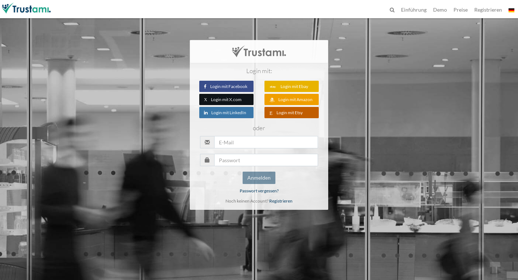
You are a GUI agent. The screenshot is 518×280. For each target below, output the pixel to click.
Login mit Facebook (225, 86)
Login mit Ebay (288, 86)
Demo (440, 10)
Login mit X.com (223, 99)
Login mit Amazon (291, 99)
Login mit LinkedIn (225, 112)
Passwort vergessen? (259, 190)
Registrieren (281, 201)
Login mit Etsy (286, 112)
